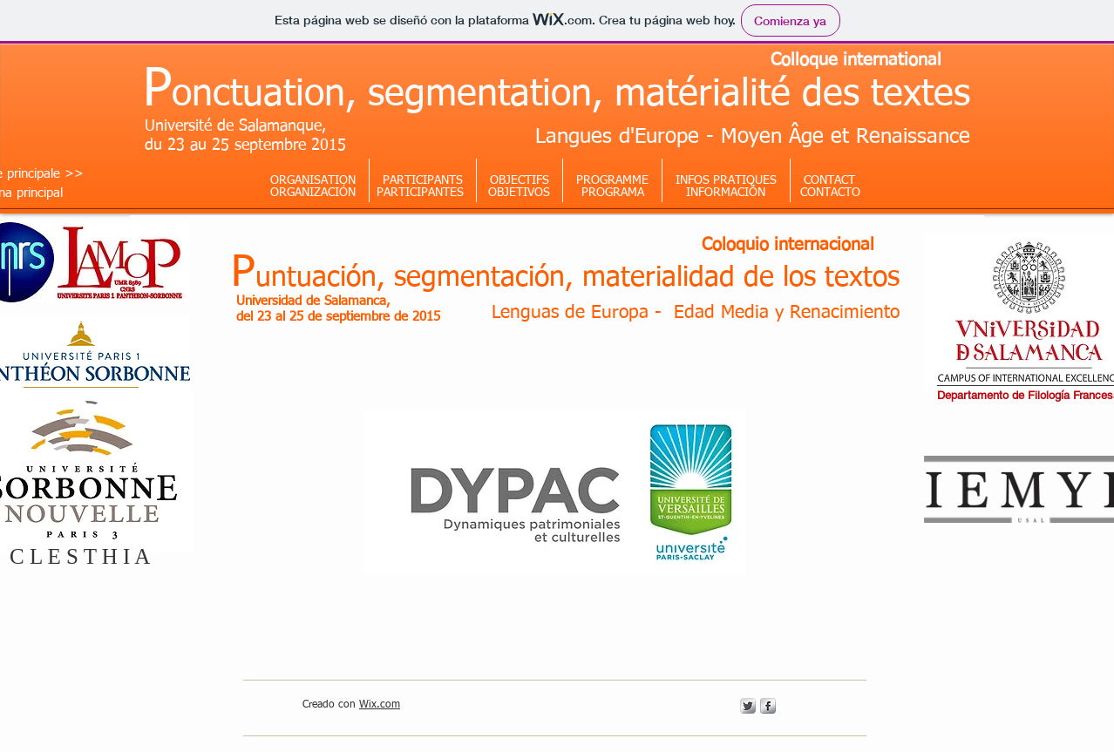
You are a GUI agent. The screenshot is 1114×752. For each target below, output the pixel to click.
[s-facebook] (768, 706)
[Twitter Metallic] (748, 706)
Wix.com (379, 705)
